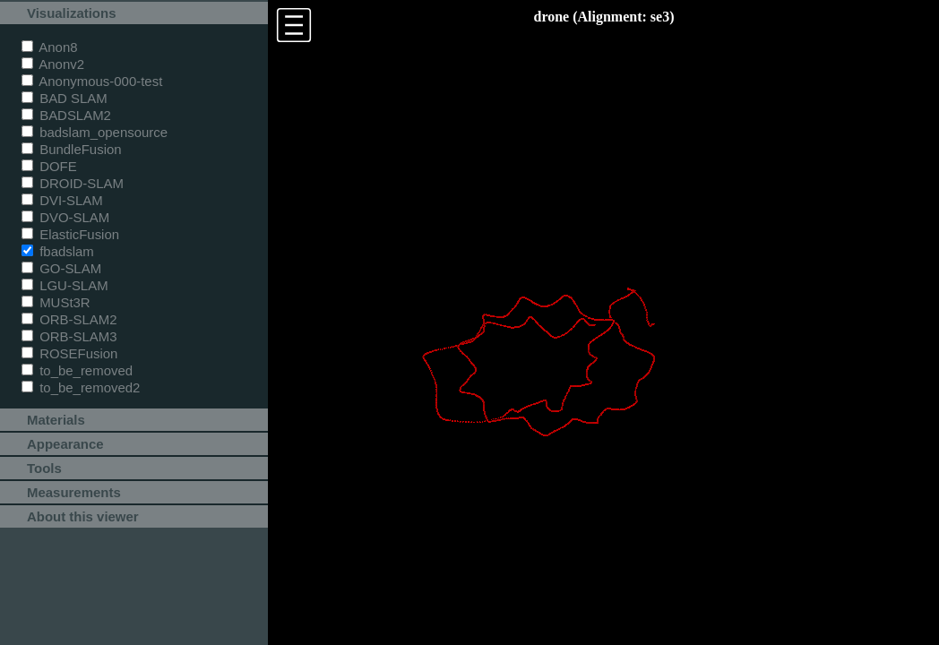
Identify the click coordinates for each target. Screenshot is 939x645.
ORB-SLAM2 (69, 319)
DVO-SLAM (65, 217)
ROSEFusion (69, 353)
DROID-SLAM (73, 183)
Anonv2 (53, 64)
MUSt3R (56, 302)
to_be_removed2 (81, 387)
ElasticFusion (70, 234)
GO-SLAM (61, 268)
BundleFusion (72, 149)
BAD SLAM (65, 98)
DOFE (49, 166)
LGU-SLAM (65, 285)
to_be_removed (77, 370)
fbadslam (58, 251)
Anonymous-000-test (92, 81)
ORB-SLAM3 (69, 336)
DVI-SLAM (62, 200)
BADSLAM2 (66, 115)
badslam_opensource (95, 132)
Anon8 (50, 47)
